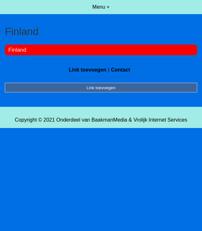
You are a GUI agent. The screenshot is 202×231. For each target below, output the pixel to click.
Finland (17, 50)
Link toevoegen (87, 70)
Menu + (101, 7)
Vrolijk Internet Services (160, 120)
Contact (120, 70)
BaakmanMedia (109, 120)
